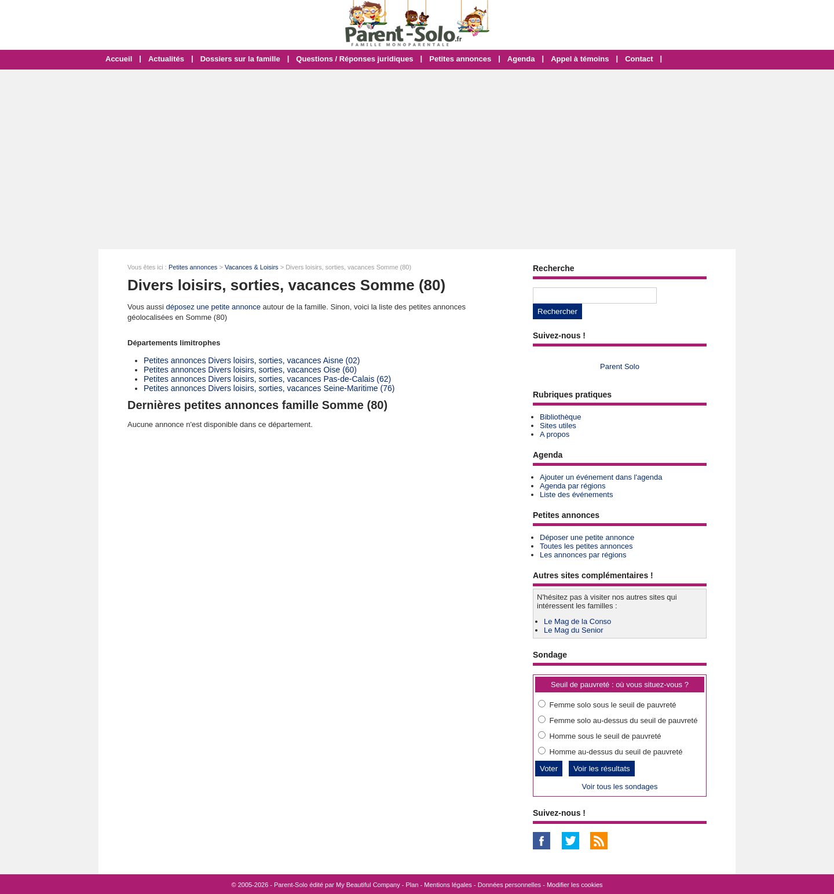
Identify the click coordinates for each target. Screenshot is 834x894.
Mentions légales (448, 884)
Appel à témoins (580, 58)
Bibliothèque (560, 417)
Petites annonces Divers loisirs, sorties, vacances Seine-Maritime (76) (269, 388)
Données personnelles (509, 884)
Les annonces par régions (583, 554)
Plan (412, 884)
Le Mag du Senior (573, 630)
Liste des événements (576, 494)
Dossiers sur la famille (240, 58)
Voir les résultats (601, 768)
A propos (554, 434)
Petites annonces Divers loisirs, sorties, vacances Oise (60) (250, 369)
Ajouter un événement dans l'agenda (601, 477)
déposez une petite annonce (213, 306)
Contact (639, 58)
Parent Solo (619, 366)
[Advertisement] (417, 159)
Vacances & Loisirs (252, 267)
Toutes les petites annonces (586, 546)
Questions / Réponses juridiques (354, 58)
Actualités (166, 58)
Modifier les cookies (575, 884)
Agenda (521, 58)
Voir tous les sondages (620, 786)
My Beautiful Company (368, 884)
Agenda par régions (572, 485)
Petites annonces (460, 58)
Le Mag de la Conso (577, 621)
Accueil (118, 58)
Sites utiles (558, 425)
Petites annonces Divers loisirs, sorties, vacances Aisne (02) (252, 360)
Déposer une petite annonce (587, 537)
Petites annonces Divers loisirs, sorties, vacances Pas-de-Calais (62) (267, 379)
